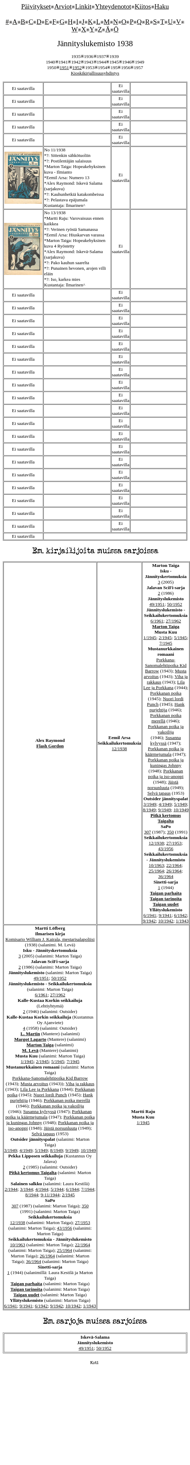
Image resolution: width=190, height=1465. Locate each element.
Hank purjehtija (166, 707)
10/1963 (156, 865)
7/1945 (165, 643)
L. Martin (30, 1033)
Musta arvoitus (34, 1083)
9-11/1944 (50, 1194)
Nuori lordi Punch (50, 1094)
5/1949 (180, 804)
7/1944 (87, 1189)
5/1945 (180, 637)
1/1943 (182, 920)
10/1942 (165, 920)
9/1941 (165, 915)
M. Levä (30, 1050)
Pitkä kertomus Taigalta (165, 818)
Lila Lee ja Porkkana (164, 684)
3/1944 (26, 1189)
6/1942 (180, 915)
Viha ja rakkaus (80, 1083)
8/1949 (149, 809)
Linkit (83, 6)
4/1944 (41, 1189)
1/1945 (149, 637)
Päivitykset (36, 6)
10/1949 (181, 809)
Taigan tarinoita (166, 898)
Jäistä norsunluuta (162, 784)
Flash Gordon (50, 745)
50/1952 (174, 604)
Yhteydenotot (113, 6)
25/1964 (156, 870)
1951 (64, 67)
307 (147, 832)
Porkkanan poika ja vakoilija (166, 729)
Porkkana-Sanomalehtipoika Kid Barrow (166, 665)
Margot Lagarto (30, 1039)
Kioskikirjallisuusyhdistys (95, 73)
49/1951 (157, 604)
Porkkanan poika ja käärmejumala (164, 751)
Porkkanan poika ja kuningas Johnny (166, 762)
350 (170, 832)
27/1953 (174, 843)
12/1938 (119, 748)
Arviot (63, 6)
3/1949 (149, 804)
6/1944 (72, 1189)
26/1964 (174, 870)
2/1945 (165, 637)
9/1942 (149, 920)
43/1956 (165, 848)
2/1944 (11, 1189)
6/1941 (149, 915)
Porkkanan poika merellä (67, 1100)
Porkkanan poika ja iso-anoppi (165, 773)
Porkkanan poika (165, 693)
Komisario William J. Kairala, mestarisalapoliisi (50, 939)
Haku (162, 6)
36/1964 (165, 876)
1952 (77, 67)
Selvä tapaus (159, 793)
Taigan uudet (166, 904)
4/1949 (165, 804)
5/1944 (57, 1189)
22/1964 (174, 865)
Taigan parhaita (166, 893)
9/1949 (164, 809)
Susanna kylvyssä (165, 740)
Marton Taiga (165, 626)
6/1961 (156, 620)
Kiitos (143, 6)
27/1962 (173, 620)
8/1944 (31, 1194)
